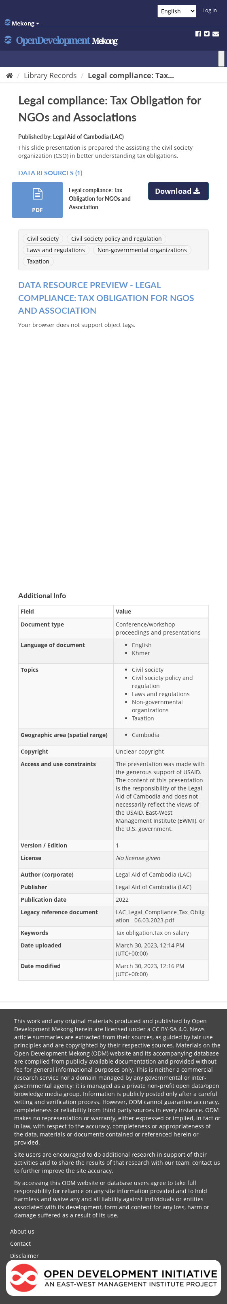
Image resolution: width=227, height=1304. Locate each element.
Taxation (38, 261)
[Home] (9, 75)
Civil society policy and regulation (116, 238)
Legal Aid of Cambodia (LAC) (88, 136)
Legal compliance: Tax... (131, 75)
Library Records (50, 75)
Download (178, 191)
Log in (209, 10)
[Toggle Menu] (221, 59)
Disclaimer (24, 1255)
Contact (20, 1243)
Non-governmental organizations (142, 250)
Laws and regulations (56, 250)
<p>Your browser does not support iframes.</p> (113, 450)
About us (22, 1231)
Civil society (43, 238)
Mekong (21, 23)
